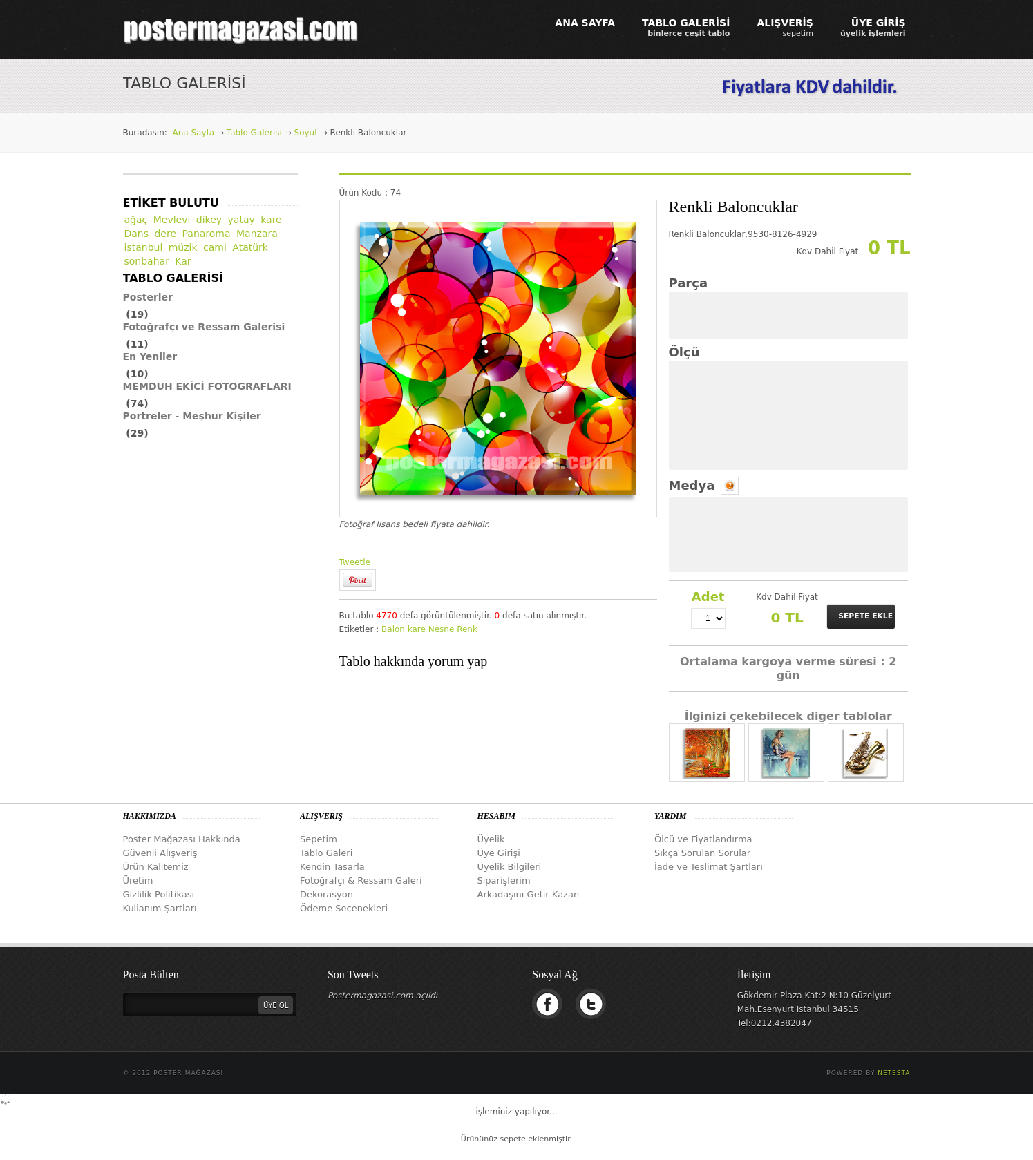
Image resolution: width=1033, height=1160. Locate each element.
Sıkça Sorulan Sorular (702, 853)
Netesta (894, 1072)
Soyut (306, 132)
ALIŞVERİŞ (785, 27)
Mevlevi (172, 219)
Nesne (441, 629)
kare (417, 629)
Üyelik (491, 839)
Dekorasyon (326, 894)
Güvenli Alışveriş (160, 853)
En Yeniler (150, 356)
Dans (136, 233)
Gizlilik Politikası (159, 894)
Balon (393, 629)
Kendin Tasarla (332, 867)
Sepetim (318, 839)
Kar (183, 261)
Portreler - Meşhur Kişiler (192, 415)
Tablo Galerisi (254, 132)
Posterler (148, 297)
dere (165, 233)
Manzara (257, 233)
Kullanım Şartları (160, 908)
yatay (241, 219)
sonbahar (146, 261)
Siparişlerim (504, 880)
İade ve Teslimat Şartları (708, 867)
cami (215, 247)
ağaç (136, 219)
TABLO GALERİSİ (686, 27)
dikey (209, 219)
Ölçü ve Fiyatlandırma (703, 839)
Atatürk (250, 247)
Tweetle (354, 562)
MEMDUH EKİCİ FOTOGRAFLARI (207, 386)
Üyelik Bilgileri (509, 867)
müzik (183, 247)
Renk (467, 629)
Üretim (138, 880)
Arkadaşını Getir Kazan (528, 894)
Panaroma (206, 233)
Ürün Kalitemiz (156, 867)
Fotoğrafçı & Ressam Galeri (361, 880)
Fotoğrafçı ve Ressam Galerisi (204, 326)
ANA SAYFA (585, 22)
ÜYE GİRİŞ (873, 27)
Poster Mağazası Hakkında (181, 839)
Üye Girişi (498, 853)
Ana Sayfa (193, 132)
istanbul (143, 247)
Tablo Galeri (326, 853)
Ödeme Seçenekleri (344, 908)
